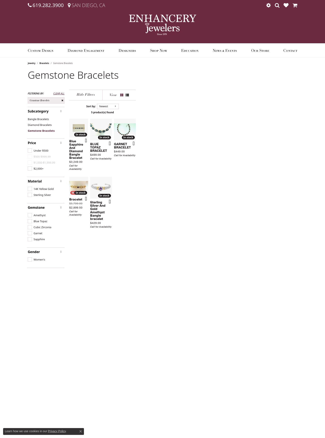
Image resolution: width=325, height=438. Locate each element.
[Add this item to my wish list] (140, 196)
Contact (290, 50)
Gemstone (36, 207)
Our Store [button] (260, 50)
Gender (34, 251)
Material (35, 181)
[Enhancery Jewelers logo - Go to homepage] (162, 24)
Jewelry (31, 63)
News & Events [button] (225, 50)
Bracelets (44, 63)
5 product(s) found (183, 112)
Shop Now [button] (158, 50)
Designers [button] (127, 50)
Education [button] (190, 50)
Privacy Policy (57, 431)
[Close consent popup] (80, 431)
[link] (46, 5)
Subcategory (38, 111)
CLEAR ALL (58, 93)
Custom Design (40, 50)
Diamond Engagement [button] (86, 50)
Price (32, 143)
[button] (268, 5)
